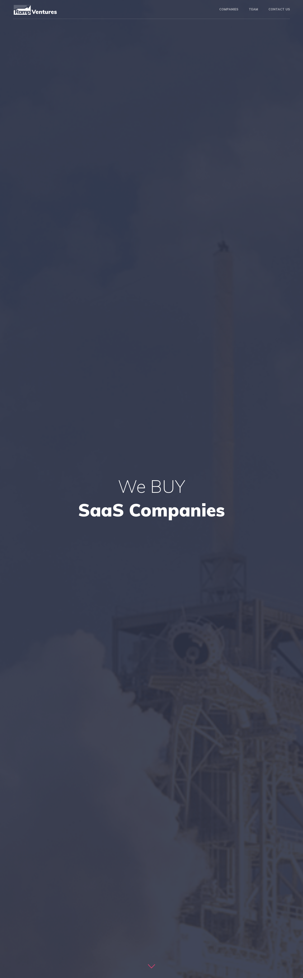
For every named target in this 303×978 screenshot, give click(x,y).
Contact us (279, 9)
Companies (228, 9)
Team (253, 9)
